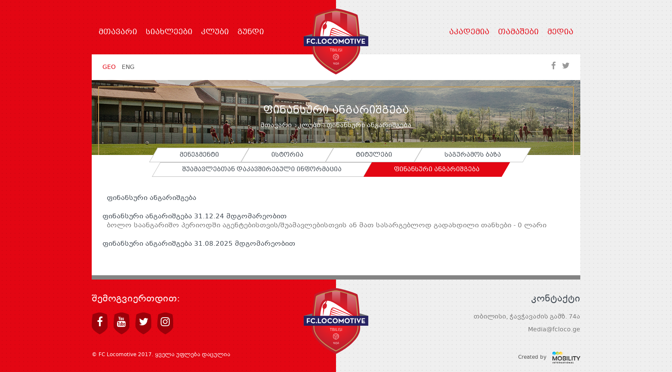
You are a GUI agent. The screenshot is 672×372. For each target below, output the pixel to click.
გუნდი (250, 32)
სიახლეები (169, 32)
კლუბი (215, 32)
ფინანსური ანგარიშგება (149, 198)
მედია (560, 32)
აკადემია (469, 32)
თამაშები (518, 32)
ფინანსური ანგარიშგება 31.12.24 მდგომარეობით (194, 216)
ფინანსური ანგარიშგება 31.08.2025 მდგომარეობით (198, 244)
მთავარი (118, 32)
